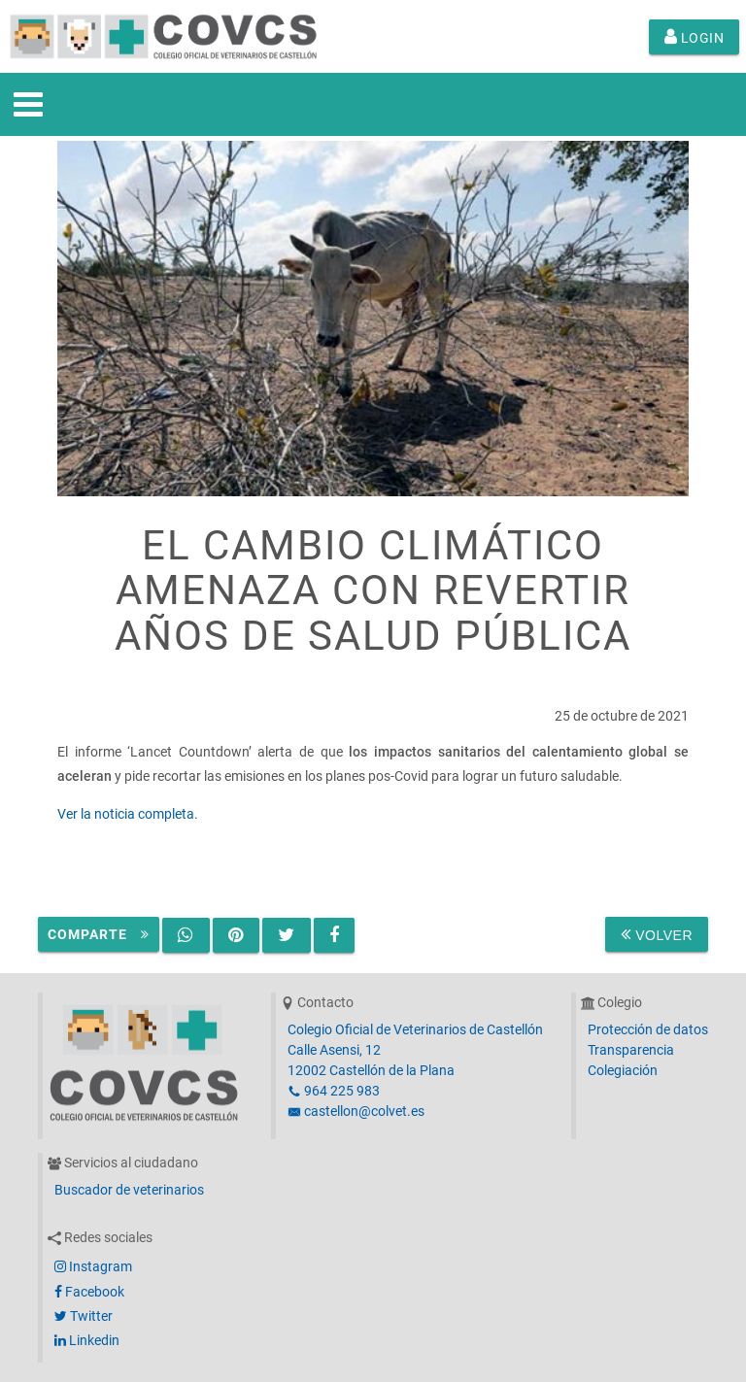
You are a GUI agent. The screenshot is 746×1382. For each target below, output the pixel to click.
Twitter (83, 1316)
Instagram (93, 1266)
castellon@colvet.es (356, 1111)
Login (694, 36)
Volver (657, 934)
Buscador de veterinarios (129, 1189)
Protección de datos (648, 1029)
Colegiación (623, 1070)
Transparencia (631, 1050)
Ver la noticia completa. (127, 814)
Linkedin (86, 1340)
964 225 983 (334, 1090)
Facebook (89, 1291)
